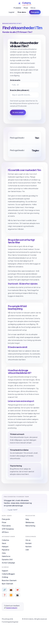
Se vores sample (17, 112)
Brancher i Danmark (9, 580)
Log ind (11, 12)
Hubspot (5, 546)
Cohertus (5, 540)
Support (5, 571)
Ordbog (5, 577)
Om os (32, 7)
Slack (4, 543)
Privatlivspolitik (7, 619)
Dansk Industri (11, 608)
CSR (27, 550)
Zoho (4, 553)
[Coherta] (24, 4)
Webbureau (29, 522)
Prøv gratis (35, 12)
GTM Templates (8, 529)
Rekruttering (30, 526)
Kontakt (28, 543)
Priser (26, 7)
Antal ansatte (15, 80)
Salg (27, 519)
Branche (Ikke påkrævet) (19, 90)
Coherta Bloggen (8, 574)
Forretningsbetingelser (10, 622)
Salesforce (6, 556)
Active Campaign (8, 563)
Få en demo (22, 12)
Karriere (28, 546)
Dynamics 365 (7, 559)
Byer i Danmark (7, 584)
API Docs (5, 532)
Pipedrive (5, 550)
